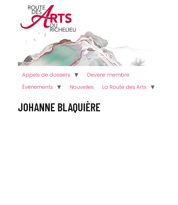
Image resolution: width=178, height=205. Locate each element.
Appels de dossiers (46, 74)
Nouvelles (82, 87)
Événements (37, 87)
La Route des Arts (124, 87)
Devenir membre (108, 74)
